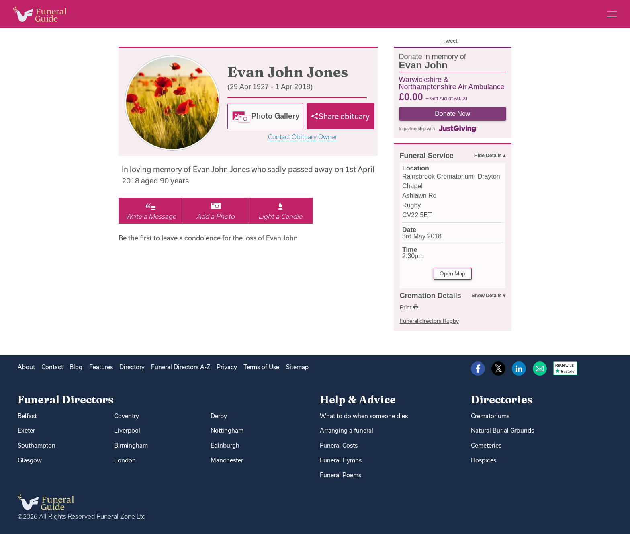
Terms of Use (261, 367)
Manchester (227, 460)
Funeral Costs (339, 445)
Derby (219, 416)
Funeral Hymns (341, 460)
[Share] (341, 116)
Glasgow (30, 460)
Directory (132, 367)
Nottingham (227, 430)
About (26, 367)
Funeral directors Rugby (429, 321)
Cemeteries (486, 445)
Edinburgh (225, 445)
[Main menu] (612, 14)
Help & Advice (358, 399)
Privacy (227, 367)
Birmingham (131, 445)
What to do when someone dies (364, 416)
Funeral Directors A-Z (180, 367)
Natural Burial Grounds (502, 430)
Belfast (27, 416)
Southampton (36, 445)
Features (101, 367)
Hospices (483, 460)
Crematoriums (490, 416)
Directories (502, 399)
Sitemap (297, 367)
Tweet (450, 40)
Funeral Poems (340, 475)
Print (409, 307)
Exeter (26, 430)
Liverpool (127, 430)
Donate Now (452, 113)
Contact (52, 367)
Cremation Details (430, 296)
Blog (76, 367)
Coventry (126, 416)
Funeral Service (427, 156)
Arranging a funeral (346, 430)
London (125, 460)
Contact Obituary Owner (303, 137)
